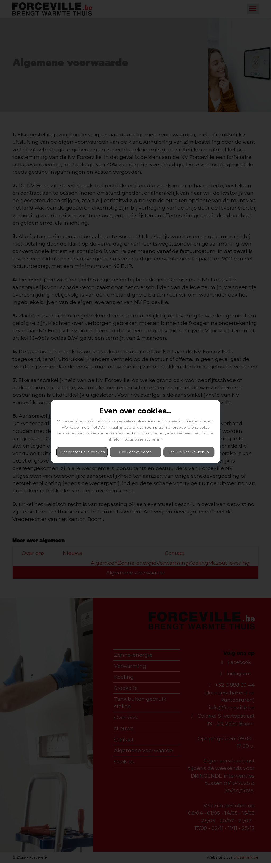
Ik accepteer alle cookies (82, 452)
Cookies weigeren (135, 452)
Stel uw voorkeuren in (189, 452)
